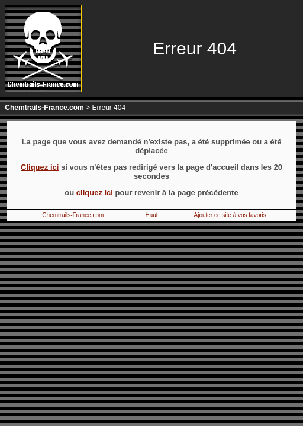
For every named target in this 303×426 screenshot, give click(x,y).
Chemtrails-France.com (44, 108)
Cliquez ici (40, 167)
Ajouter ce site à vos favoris (230, 215)
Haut (151, 215)
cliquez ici (94, 192)
